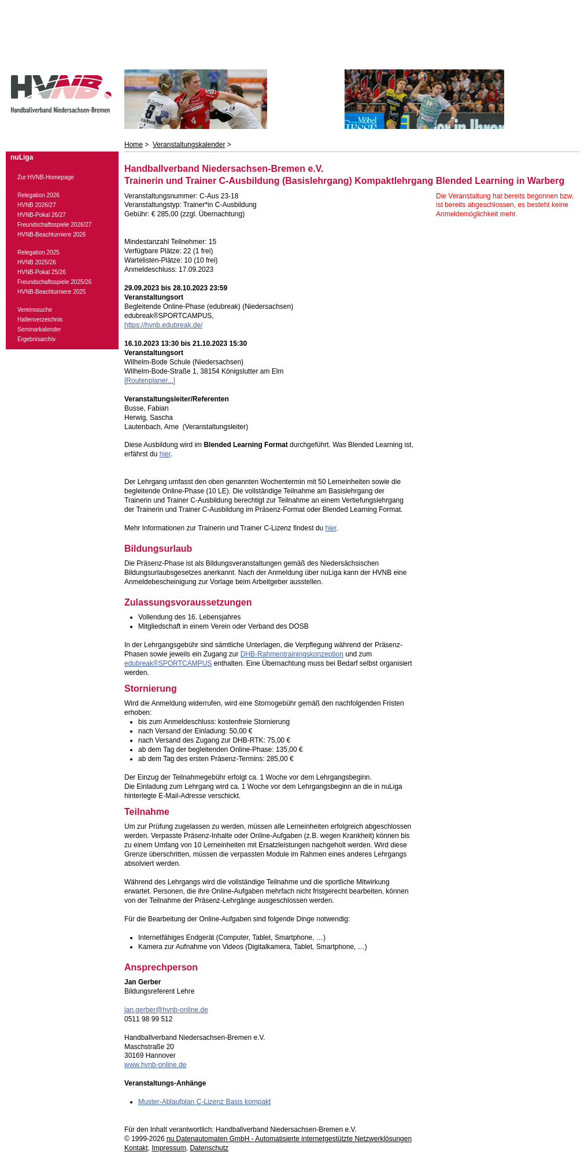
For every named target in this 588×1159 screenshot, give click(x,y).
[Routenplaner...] (149, 381)
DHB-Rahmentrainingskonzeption (292, 654)
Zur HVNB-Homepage (45, 177)
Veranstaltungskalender (189, 145)
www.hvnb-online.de (155, 1065)
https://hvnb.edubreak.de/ (163, 325)
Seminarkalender (39, 329)
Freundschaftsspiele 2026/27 (54, 225)
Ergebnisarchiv (36, 339)
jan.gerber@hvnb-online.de (166, 1010)
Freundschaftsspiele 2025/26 (54, 282)
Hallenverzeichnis (39, 319)
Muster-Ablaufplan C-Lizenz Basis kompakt (204, 1102)
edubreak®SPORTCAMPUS (168, 663)
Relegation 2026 (38, 195)
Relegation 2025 (38, 252)
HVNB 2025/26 (36, 262)
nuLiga (21, 157)
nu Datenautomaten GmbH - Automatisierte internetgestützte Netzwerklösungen (289, 1139)
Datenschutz (209, 1148)
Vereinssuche (34, 310)
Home (133, 145)
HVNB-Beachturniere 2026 (51, 234)
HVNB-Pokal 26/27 (41, 215)
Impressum (168, 1148)
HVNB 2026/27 (36, 205)
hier (165, 454)
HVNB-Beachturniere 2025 (51, 292)
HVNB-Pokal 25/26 (41, 272)
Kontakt (136, 1148)
